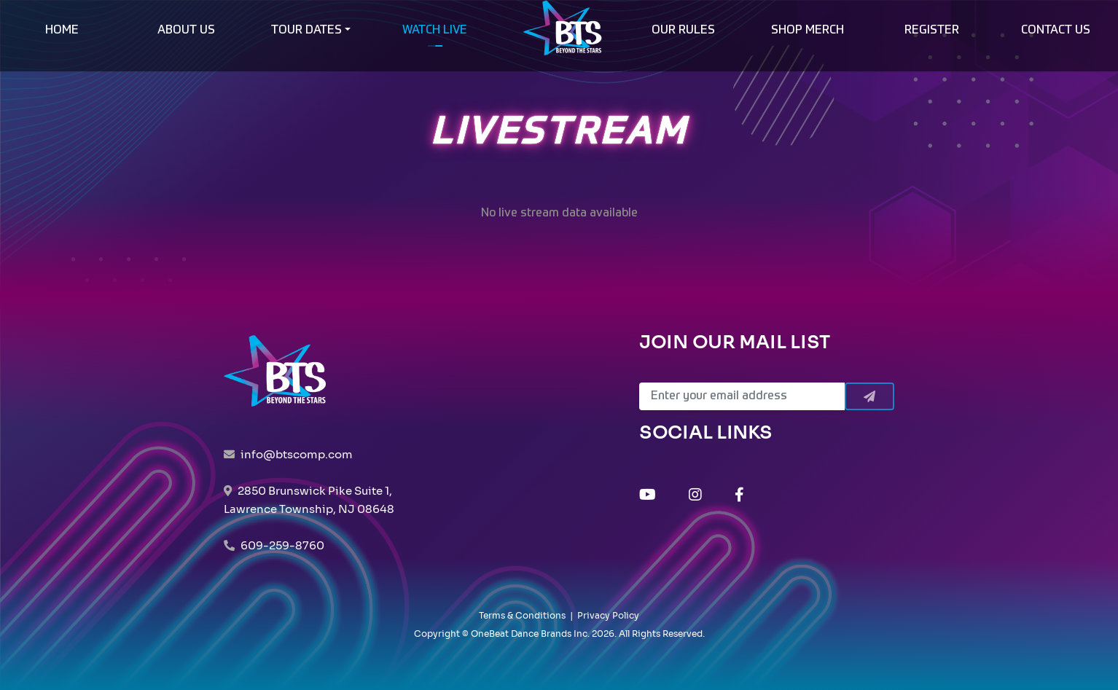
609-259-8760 (282, 545)
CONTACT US (1055, 30)
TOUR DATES (306, 30)
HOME (62, 30)
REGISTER (931, 30)
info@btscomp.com (297, 454)
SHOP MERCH (807, 30)
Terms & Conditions (522, 615)
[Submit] (869, 396)
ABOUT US (186, 30)
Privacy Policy (608, 615)
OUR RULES (683, 30)
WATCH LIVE (434, 30)
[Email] (742, 396)
